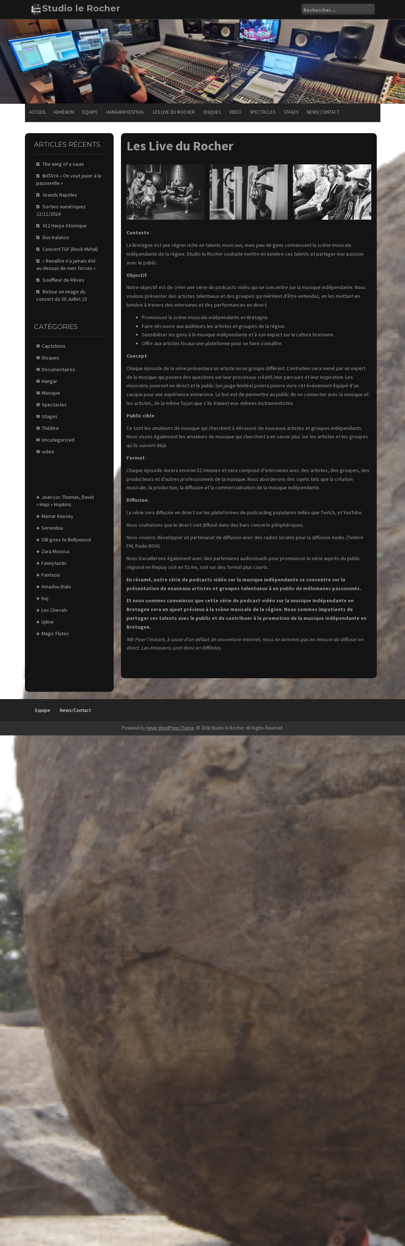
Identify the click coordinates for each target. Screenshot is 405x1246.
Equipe (90, 112)
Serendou (52, 528)
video (48, 451)
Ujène (47, 621)
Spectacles (262, 112)
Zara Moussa (55, 551)
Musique (51, 393)
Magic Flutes (55, 633)
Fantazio (50, 574)
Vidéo (235, 112)
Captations (54, 346)
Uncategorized (58, 439)
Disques (212, 112)
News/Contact (323, 112)
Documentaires (58, 369)
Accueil (37, 112)
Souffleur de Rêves (63, 280)
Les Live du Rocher (174, 112)
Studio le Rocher (81, 8)
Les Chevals (54, 610)
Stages (291, 112)
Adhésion (64, 112)
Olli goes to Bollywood (66, 539)
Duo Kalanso (56, 237)
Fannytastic (54, 563)
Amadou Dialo (56, 586)
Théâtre (50, 428)
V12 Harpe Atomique (65, 225)
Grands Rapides (60, 194)
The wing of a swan (63, 164)
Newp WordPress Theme (170, 728)
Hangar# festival (125, 112)
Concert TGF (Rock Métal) (70, 249)
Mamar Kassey (57, 516)
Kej (44, 598)
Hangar (49, 381)
